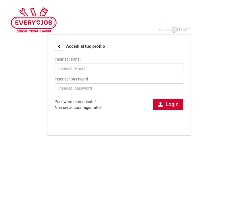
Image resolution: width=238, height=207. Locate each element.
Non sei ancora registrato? (78, 107)
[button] (59, 46)
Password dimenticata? (76, 101)
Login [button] (168, 104)
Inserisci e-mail (68, 59)
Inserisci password (71, 79)
